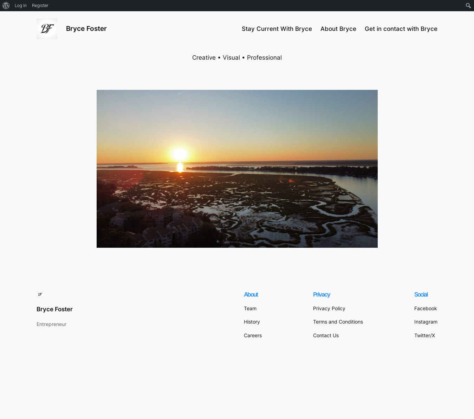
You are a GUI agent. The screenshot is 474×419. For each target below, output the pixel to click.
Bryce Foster (86, 28)
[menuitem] (6, 5)
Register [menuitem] (40, 5)
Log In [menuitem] (21, 5)
